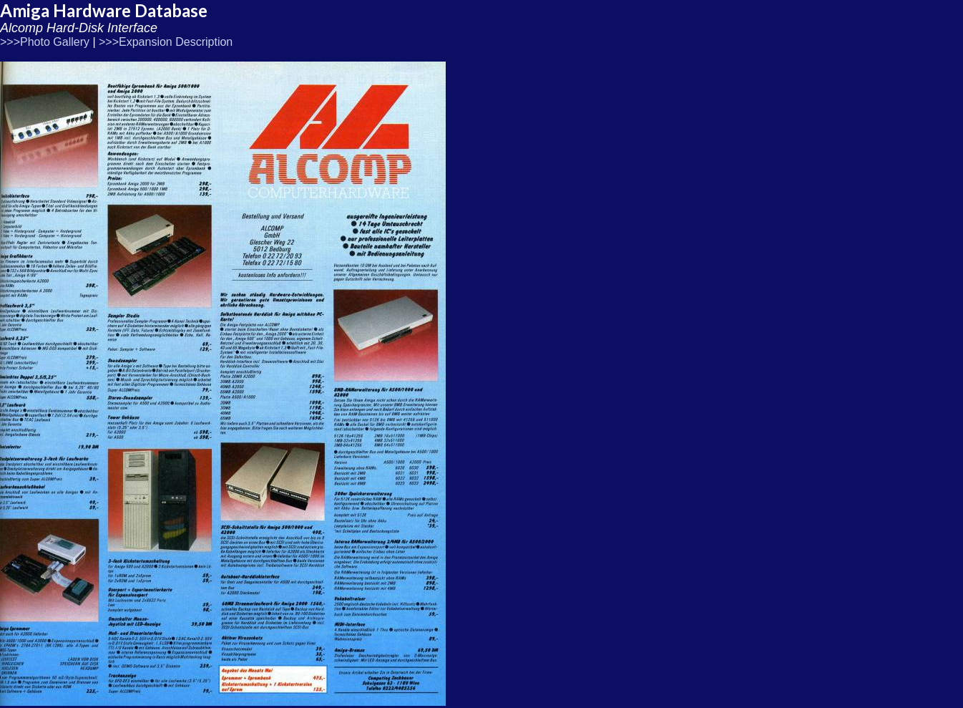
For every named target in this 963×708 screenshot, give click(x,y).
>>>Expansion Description (166, 42)
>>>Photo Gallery (44, 42)
